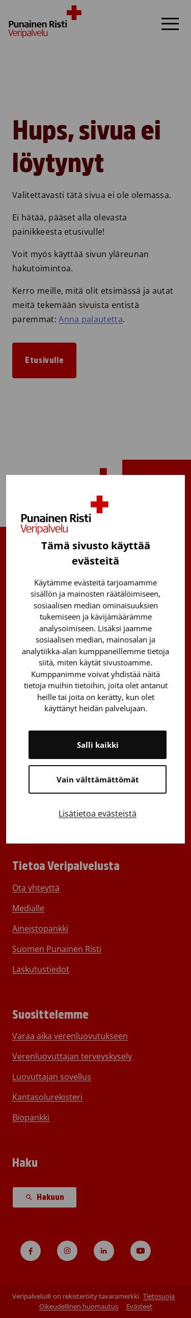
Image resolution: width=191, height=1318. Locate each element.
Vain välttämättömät (98, 779)
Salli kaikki (98, 745)
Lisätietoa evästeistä (98, 813)
